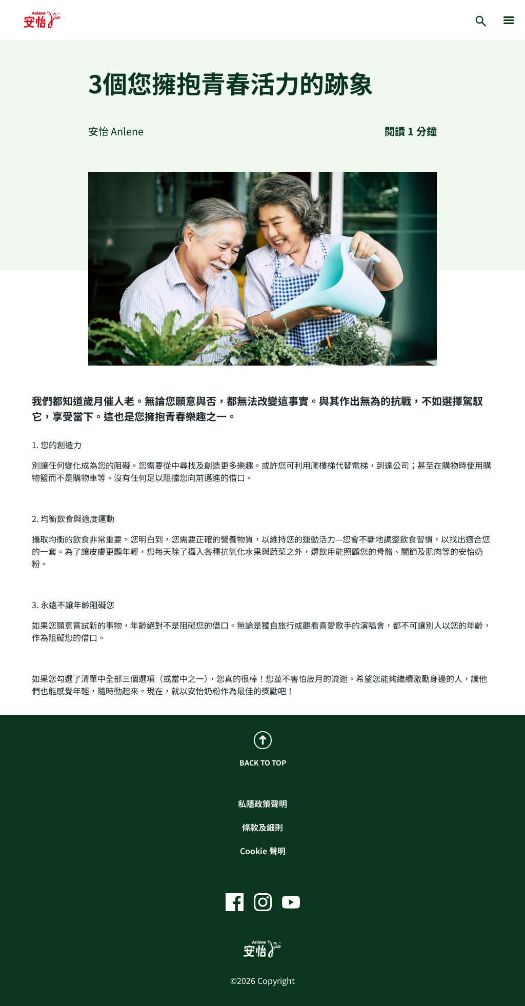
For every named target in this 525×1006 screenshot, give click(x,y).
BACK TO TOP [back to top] (262, 749)
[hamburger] (509, 20)
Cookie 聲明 (263, 850)
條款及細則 (262, 827)
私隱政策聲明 (262, 803)
